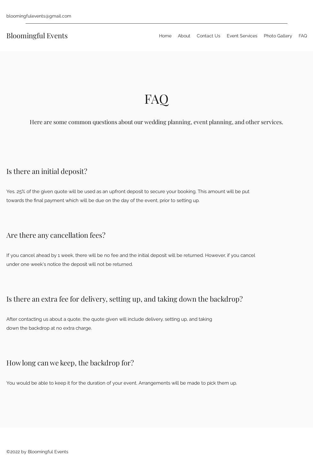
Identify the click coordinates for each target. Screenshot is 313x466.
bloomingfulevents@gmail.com (38, 16)
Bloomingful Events (37, 35)
